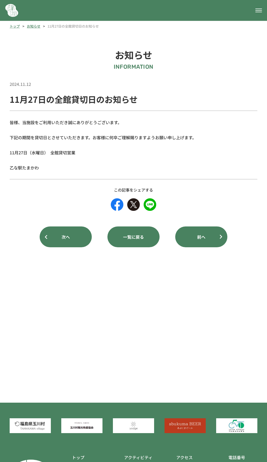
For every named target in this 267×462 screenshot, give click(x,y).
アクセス (184, 457)
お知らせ (33, 26)
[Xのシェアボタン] (133, 204)
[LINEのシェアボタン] (150, 204)
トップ (15, 26)
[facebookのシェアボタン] (117, 204)
